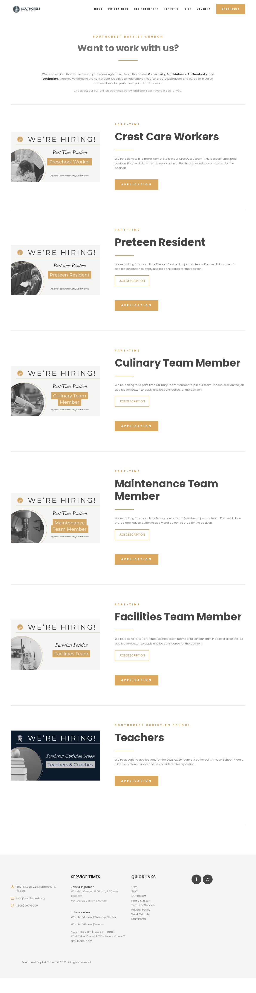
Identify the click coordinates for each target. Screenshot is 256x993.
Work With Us (140, 914)
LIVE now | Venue (92, 924)
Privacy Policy (140, 910)
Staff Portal (138, 919)
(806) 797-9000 (27, 906)
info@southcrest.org (30, 898)
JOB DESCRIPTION (132, 281)
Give (134, 887)
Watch (75, 924)
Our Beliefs (138, 896)
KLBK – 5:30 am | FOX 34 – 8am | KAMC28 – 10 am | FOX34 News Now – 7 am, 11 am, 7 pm (98, 936)
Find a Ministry (140, 901)
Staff (134, 891)
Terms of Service (143, 905)
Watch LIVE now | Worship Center (93, 917)
